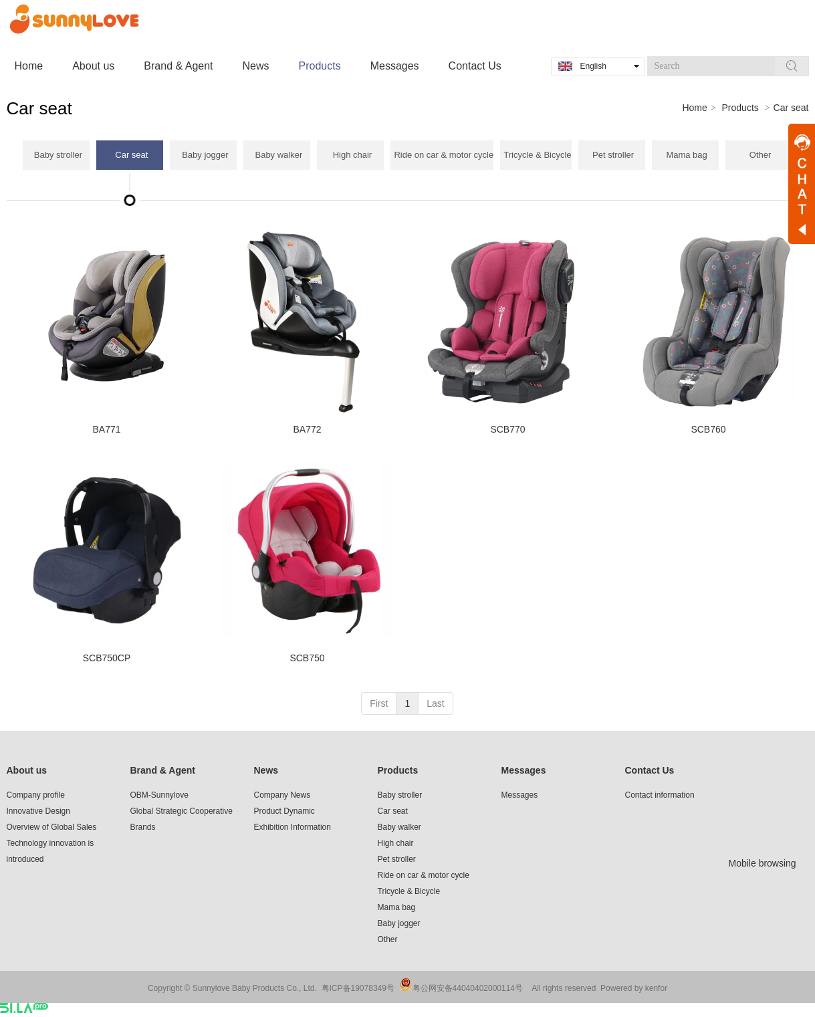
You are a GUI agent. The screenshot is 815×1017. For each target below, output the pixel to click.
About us (27, 770)
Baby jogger (399, 923)
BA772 (307, 429)
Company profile (36, 795)
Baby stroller (400, 795)
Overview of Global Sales (52, 827)
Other (388, 939)
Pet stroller (397, 859)
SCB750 (306, 658)
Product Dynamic (284, 811)
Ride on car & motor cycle (423, 875)
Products (740, 107)
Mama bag (397, 907)
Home (694, 107)
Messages (523, 770)
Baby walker (399, 827)
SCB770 (507, 429)
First (379, 703)
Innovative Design (38, 811)
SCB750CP (107, 658)
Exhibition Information (292, 827)
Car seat (393, 811)
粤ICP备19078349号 (358, 988)
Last (435, 703)
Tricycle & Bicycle (409, 891)
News (266, 770)
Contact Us (650, 770)
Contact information (660, 795)
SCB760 (708, 429)
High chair (396, 843)
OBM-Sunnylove (159, 795)
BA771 (106, 429)
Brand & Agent (162, 770)
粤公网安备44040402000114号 (468, 988)
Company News (282, 795)
